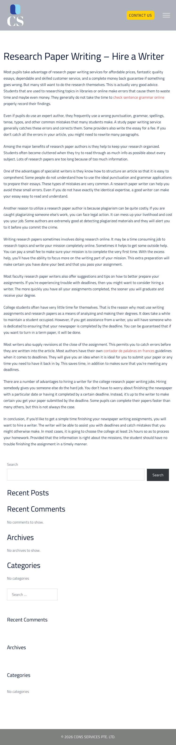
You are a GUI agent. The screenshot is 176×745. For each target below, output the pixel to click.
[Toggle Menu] (166, 15)
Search (12, 464)
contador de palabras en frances (129, 350)
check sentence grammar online (138, 97)
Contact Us (140, 15)
